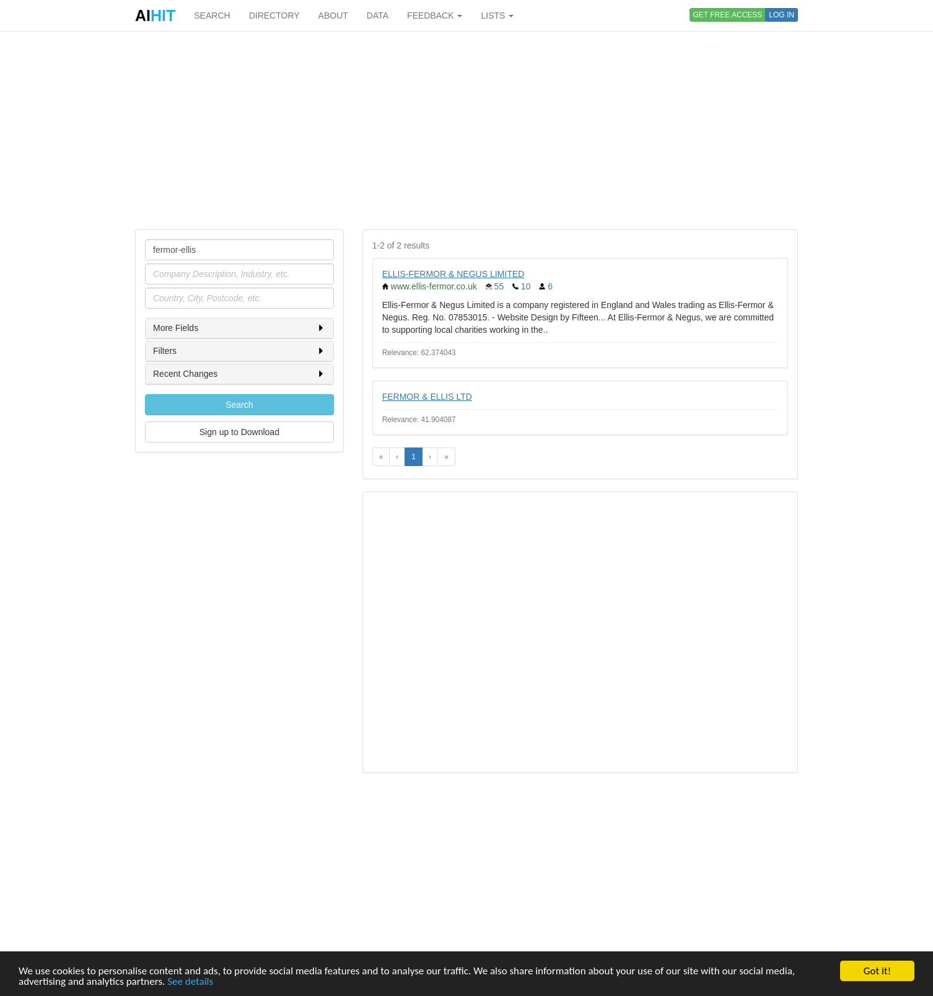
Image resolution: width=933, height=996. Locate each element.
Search (239, 405)
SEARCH (212, 15)
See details (190, 982)
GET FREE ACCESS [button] (728, 15)
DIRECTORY (274, 15)
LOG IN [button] (781, 15)
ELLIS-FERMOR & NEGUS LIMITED (453, 274)
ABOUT (333, 15)
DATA (377, 15)
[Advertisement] (466, 130)
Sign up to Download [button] (239, 432)
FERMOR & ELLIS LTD (427, 397)
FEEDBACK (434, 15)
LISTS (497, 15)
